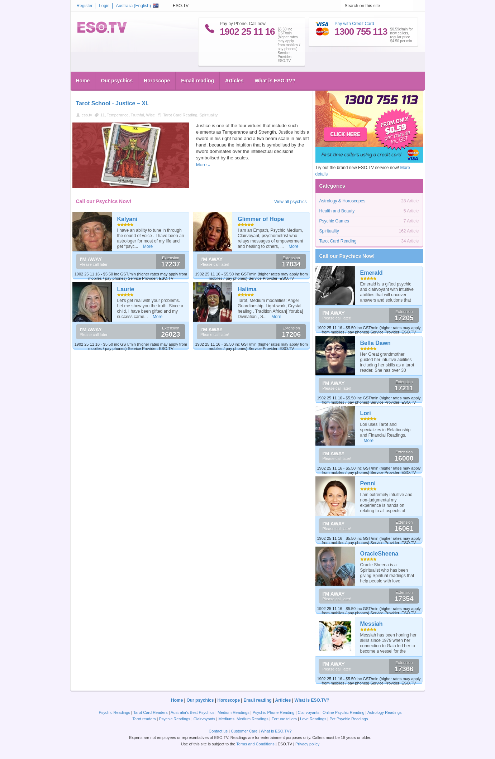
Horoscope (157, 80)
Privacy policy (307, 744)
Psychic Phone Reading (274, 712)
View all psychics (290, 201)
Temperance (118, 115)
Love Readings (313, 719)
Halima (247, 289)
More (201, 164)
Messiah (371, 624)
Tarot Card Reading (180, 115)
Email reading (197, 80)
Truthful (137, 115)
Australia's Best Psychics (192, 712)
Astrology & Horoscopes (342, 200)
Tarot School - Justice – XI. (112, 103)
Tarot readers (144, 719)
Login (104, 5)
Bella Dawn (375, 343)
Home (83, 80)
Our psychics (117, 80)
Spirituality (209, 115)
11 (102, 115)
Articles (234, 80)
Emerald (371, 273)
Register (85, 5)
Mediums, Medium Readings (243, 719)
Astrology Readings (384, 712)
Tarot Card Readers (150, 712)
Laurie (125, 289)
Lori (365, 413)
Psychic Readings (114, 712)
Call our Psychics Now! (347, 256)
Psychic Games (334, 221)
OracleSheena (379, 554)
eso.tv (87, 115)
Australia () (137, 5)
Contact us (218, 731)
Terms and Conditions (255, 744)
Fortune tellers (284, 719)
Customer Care (244, 731)
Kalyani (127, 219)
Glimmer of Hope (261, 219)
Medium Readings (233, 712)
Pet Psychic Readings (348, 719)
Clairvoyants (308, 712)
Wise (150, 115)
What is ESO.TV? (274, 80)
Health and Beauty (337, 210)
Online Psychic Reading (344, 712)
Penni (368, 483)
